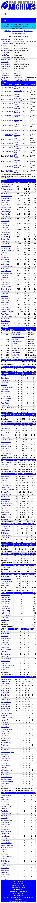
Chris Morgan (5, 64)
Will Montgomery (6, 273)
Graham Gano (5, 239)
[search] (18, 14)
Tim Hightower (5, 255)
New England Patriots (16, 156)
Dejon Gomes (5, 243)
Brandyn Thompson (7, 312)
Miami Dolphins (17, 139)
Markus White (5, 318)
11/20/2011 (8, 143)
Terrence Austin (6, 193)
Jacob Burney (5, 39)
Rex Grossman (6, 246)
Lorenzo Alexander (7, 184)
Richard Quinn (5, 291)
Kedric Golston (6, 241)
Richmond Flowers (7, 43)
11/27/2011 (8, 147)
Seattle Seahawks (17, 147)
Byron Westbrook (6, 316)
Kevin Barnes (5, 200)
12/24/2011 (8, 166)
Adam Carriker (5, 214)
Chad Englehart (6, 41)
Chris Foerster (5, 46)
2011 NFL (8, 31)
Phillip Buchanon (6, 209)
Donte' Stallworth (6, 307)
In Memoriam (18, 881)
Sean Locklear (5, 268)
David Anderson (6, 187)
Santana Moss (5, 275)
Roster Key (15, 33)
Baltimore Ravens (17, 95)
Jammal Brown (6, 207)
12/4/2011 (8, 151)
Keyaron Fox (5, 234)
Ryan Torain (5, 314)
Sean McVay (5, 62)
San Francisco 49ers (17, 134)
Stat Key (22, 33)
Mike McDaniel (6, 59)
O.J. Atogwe (5, 191)
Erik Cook (4, 223)
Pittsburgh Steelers (17, 87)
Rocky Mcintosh (6, 271)
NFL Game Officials (18, 885)
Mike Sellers (5, 302)
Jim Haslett (4, 48)
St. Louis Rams (17, 116)
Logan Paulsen (6, 287)
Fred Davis (4, 227)
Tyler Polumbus (6, 289)
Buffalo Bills (18, 130)
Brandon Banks (6, 198)
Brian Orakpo (5, 282)
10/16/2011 (8, 120)
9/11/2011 (8, 103)
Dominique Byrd (6, 212)
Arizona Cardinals (17, 107)
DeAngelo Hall (5, 248)
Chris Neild (4, 280)
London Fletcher (6, 232)
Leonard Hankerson (7, 250)
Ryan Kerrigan (5, 262)
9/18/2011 (8, 107)
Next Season (28, 31)
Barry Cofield (5, 221)
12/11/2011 (8, 156)
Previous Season (17, 31)
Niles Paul (4, 284)
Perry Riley (4, 293)
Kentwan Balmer (6, 196)
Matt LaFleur (5, 55)
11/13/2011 (8, 139)
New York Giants (17, 103)
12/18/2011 (8, 161)
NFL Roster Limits (18, 889)
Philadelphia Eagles (18, 120)
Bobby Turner (5, 78)
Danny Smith (5, 73)
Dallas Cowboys (17, 111)
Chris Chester (5, 216)
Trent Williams (5, 321)
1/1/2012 (9, 171)
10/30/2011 (8, 130)
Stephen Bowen (6, 205)
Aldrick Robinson (17, 348)
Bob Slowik (4, 68)
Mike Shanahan (23, 36)
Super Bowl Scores (18, 893)
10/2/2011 (8, 116)
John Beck (4, 202)
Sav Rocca (4, 296)
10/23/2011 (8, 125)
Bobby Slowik (5, 71)
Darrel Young (5, 325)
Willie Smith (5, 305)
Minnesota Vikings (17, 166)
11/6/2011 (8, 135)
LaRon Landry (5, 264)
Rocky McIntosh (6, 615)
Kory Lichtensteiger (7, 266)
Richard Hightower (7, 50)
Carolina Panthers (17, 125)
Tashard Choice (6, 218)
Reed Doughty (5, 230)
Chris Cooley (5, 225)
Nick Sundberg (6, 309)
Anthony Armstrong (7, 189)
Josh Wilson (5, 323)
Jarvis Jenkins (16, 334)
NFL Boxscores (18, 883)
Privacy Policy (18, 895)
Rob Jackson (5, 259)
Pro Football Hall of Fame (18, 891)
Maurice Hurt (5, 257)
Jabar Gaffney (5, 237)
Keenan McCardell (7, 57)
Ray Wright (4, 80)
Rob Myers (4, 277)
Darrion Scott (5, 300)
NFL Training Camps (18, 887)
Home (4, 20)
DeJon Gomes (16, 341)
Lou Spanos (5, 75)
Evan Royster (5, 298)
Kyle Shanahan (6, 66)
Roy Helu (4, 252)
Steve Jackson (5, 53)
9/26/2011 (8, 111)
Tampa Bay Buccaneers (18, 99)
